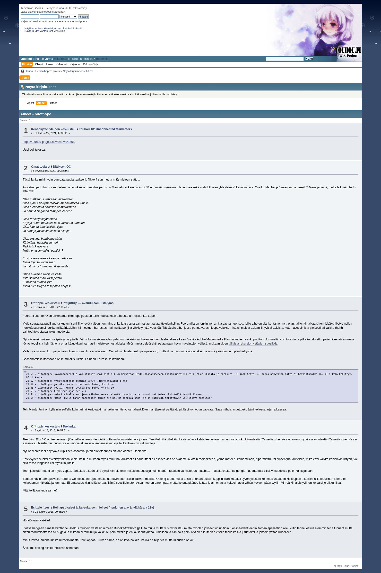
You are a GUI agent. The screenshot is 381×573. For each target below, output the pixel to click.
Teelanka (69, 426)
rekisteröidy (80, 8)
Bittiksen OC (62, 166)
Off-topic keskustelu (45, 303)
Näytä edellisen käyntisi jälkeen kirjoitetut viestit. (54, 28)
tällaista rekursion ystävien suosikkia (253, 343)
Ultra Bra (46, 187)
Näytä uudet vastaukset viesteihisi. (45, 30)
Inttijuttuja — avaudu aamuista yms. (88, 303)
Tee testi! (102, 59)
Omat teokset (40, 166)
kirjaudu (63, 8)
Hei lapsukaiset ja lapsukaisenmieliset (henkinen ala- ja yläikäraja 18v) (103, 507)
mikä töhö (60, 59)
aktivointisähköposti (40, 11)
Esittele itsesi (41, 507)
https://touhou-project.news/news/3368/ (49, 142)
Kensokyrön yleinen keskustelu (53, 129)
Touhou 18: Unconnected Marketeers (105, 129)
